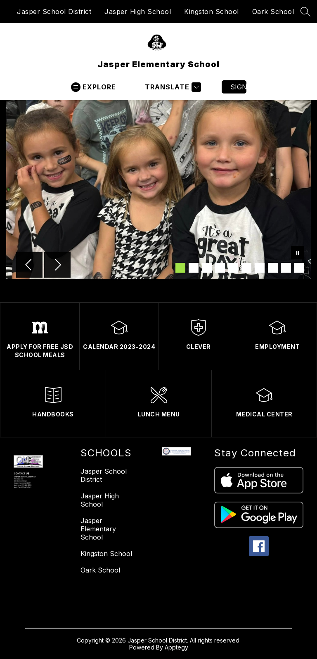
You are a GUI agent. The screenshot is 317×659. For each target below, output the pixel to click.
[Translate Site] (172, 87)
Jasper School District (54, 11)
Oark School (273, 11)
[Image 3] (207, 268)
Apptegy (176, 647)
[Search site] (305, 11)
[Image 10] (299, 268)
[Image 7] (260, 268)
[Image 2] (194, 268)
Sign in (238, 87)
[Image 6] (246, 268)
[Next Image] (57, 266)
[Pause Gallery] (297, 253)
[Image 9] (286, 268)
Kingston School (211, 11)
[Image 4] (220, 268)
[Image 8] (273, 268)
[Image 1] (180, 268)
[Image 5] (233, 268)
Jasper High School (137, 11)
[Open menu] (93, 87)
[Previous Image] (29, 266)
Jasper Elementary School (98, 528)
